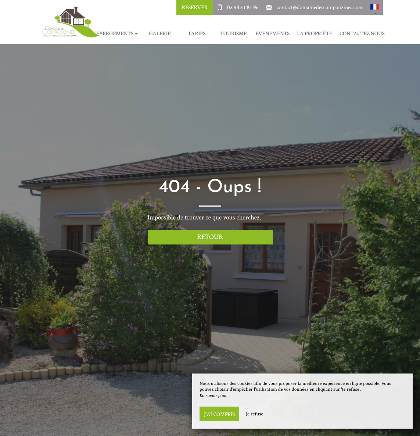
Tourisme (233, 33)
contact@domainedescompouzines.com (320, 7)
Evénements (272, 33)
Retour (210, 236)
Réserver (194, 7)
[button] (374, 7)
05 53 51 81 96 (243, 7)
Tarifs (196, 33)
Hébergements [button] (115, 33)
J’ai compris (219, 414)
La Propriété (314, 33)
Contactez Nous (362, 33)
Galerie (159, 33)
